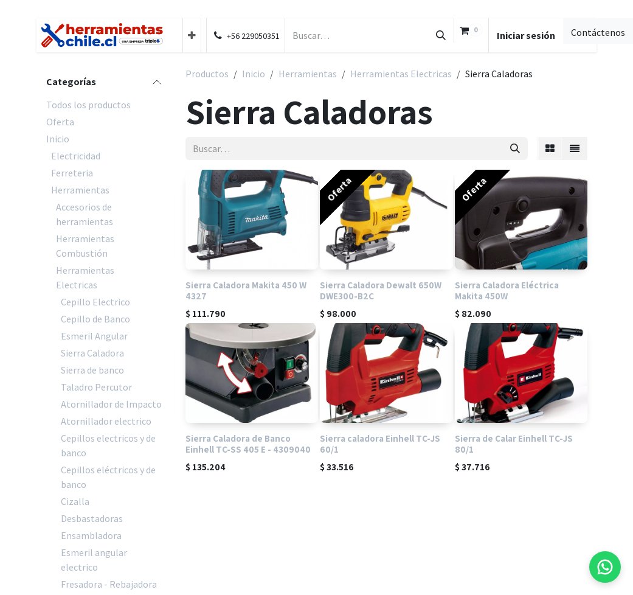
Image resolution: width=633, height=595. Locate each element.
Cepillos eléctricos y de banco (108, 477)
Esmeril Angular (94, 336)
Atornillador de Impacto (111, 404)
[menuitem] (192, 35)
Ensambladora (91, 535)
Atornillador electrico (106, 421)
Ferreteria (72, 173)
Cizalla (75, 501)
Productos (207, 74)
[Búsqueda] (441, 35)
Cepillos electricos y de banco (108, 445)
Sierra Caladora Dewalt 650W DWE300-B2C (381, 290)
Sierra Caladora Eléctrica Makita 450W (507, 290)
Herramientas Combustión (85, 245)
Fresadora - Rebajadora (109, 584)
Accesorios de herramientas (84, 214)
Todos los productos (88, 105)
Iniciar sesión (526, 35)
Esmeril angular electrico (94, 559)
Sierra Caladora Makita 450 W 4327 (245, 290)
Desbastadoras (92, 518)
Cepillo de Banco (95, 319)
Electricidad (75, 156)
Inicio (57, 139)
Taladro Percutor (96, 387)
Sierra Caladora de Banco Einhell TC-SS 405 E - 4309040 (248, 443)
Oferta (60, 122)
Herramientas (80, 190)
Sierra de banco (92, 370)
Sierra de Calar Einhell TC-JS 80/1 (514, 443)
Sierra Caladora (92, 353)
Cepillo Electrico (95, 302)
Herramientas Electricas (85, 277)
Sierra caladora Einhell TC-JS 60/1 (380, 443)
